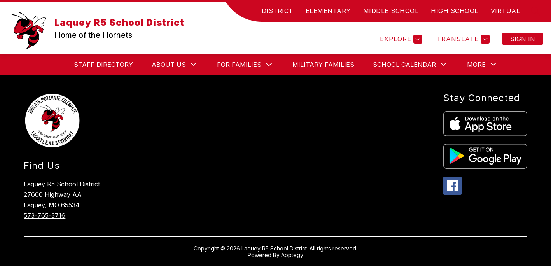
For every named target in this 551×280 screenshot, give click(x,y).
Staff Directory (103, 64)
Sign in (522, 39)
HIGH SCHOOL (454, 11)
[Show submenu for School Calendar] (404, 64)
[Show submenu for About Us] (169, 64)
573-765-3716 (44, 215)
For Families (239, 64)
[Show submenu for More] (476, 64)
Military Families (323, 64)
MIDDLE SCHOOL (391, 11)
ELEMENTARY (328, 11)
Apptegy (292, 255)
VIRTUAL (505, 11)
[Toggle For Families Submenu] (269, 65)
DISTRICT (277, 11)
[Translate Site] (462, 39)
